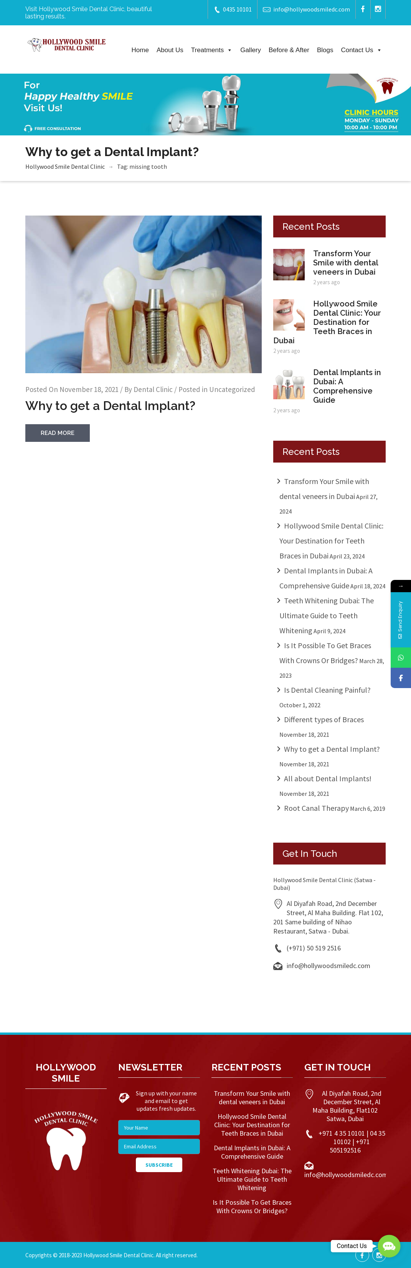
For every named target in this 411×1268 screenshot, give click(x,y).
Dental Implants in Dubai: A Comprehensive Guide (347, 386)
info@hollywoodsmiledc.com (306, 9)
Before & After (289, 50)
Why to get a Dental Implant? (110, 406)
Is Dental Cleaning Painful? (327, 690)
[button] (389, 1246)
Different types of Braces (324, 719)
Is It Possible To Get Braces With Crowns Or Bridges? (252, 1206)
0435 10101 (232, 9)
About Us (170, 50)
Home (140, 50)
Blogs (325, 50)
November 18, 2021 (89, 389)
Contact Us (361, 50)
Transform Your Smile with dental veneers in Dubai (345, 263)
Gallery (250, 50)
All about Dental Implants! (327, 778)
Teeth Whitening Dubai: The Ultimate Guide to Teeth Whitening (326, 615)
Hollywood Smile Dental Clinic (65, 166)
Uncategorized (232, 389)
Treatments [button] (212, 50)
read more (57, 433)
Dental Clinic (153, 389)
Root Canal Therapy (316, 808)
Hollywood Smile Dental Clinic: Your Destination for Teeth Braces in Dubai (327, 322)
